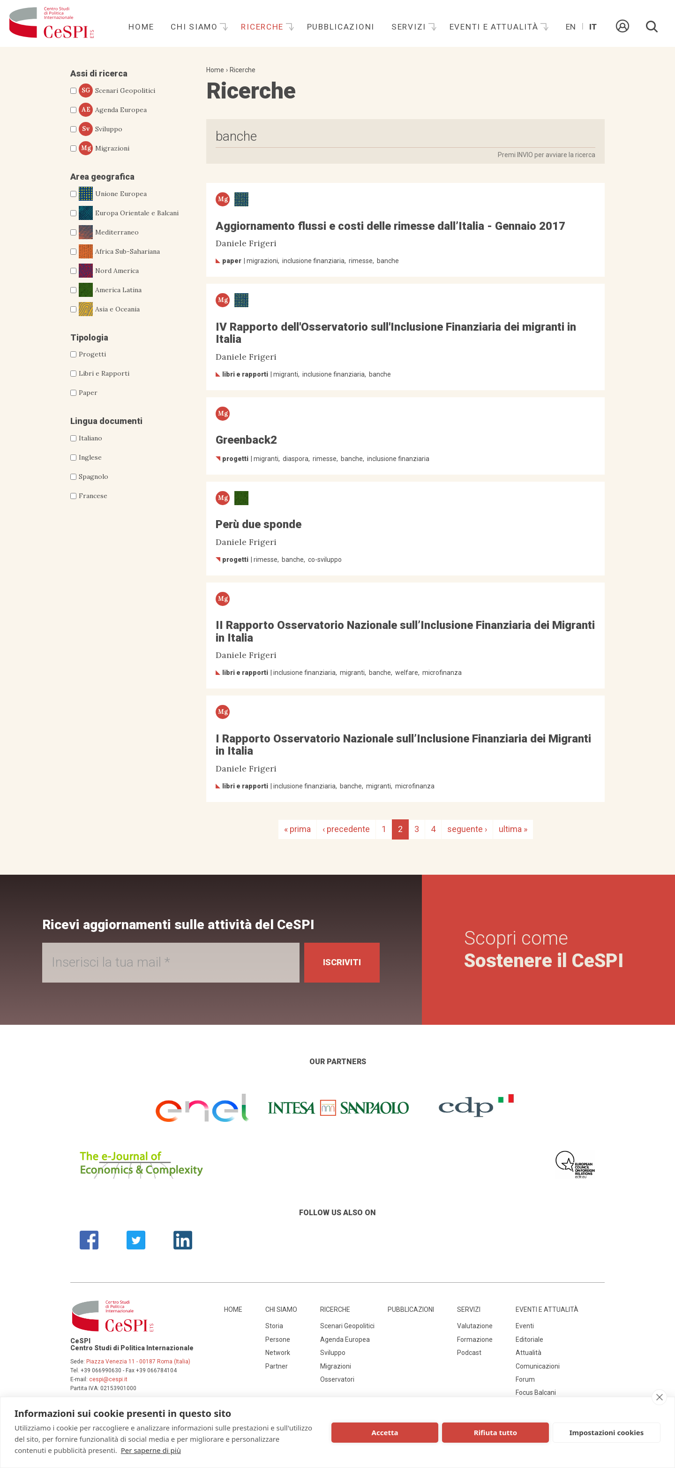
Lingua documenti (106, 421)
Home (141, 26)
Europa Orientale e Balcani (129, 213)
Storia (274, 1326)
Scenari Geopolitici (117, 90)
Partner (276, 1366)
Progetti (92, 354)
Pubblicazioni (341, 26)
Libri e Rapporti (104, 373)
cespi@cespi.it (108, 1379)
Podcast (469, 1352)
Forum (525, 1379)
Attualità (528, 1352)
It (593, 26)
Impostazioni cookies (607, 1432)
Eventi (525, 1326)
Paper (88, 392)
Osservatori (337, 1379)
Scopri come (543, 949)
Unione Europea (113, 194)
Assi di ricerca (99, 73)
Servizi (410, 26)
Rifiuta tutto (495, 1432)
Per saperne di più (151, 1450)
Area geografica (102, 177)
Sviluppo (100, 129)
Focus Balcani (536, 1392)
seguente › (467, 829)
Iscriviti (342, 962)
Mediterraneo (109, 232)
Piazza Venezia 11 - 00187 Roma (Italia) (138, 1361)
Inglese (90, 457)
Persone (277, 1339)
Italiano (90, 438)
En (571, 26)
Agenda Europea (113, 110)
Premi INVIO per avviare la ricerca (546, 155)
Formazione (475, 1339)
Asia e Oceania (109, 309)
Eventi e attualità (495, 26)
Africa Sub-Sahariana (119, 251)
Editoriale (529, 1339)
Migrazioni (104, 148)
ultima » (513, 829)
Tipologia (89, 337)
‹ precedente (346, 829)
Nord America (109, 271)
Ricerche (263, 26)
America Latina (110, 290)
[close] (659, 1397)
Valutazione (475, 1326)
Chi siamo (195, 26)
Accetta (385, 1432)
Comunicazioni (538, 1366)
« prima (297, 829)
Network (277, 1352)
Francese (93, 496)
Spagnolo (93, 476)
